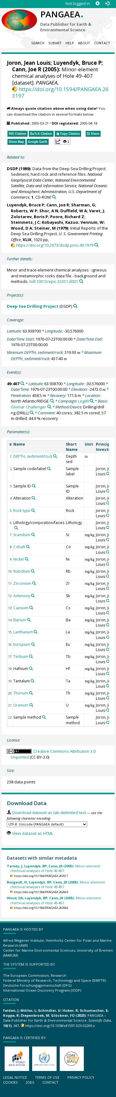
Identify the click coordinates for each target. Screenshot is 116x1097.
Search (37, 43)
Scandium (21, 534)
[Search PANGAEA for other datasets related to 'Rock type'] (33, 510)
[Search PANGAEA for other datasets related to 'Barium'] (29, 620)
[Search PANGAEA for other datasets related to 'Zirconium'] (34, 583)
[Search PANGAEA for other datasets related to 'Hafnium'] (31, 668)
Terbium (20, 656)
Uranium (20, 705)
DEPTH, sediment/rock (32, 456)
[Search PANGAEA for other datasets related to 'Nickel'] (26, 559)
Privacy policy (80, 1077)
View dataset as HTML (32, 833)
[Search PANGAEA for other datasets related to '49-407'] (22, 383)
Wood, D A (21, 228)
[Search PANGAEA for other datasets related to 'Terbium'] (31, 656)
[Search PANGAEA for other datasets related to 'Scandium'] (33, 534)
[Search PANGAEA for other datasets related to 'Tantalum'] (32, 681)
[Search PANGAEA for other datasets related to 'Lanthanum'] (35, 632)
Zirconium (22, 583)
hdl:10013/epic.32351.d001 (53, 281)
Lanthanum (23, 632)
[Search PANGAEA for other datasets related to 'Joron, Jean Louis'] (108, 474)
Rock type (21, 510)
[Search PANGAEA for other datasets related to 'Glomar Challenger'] (49, 407)
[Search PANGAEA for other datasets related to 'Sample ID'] (34, 486)
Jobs (30, 1082)
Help (70, 43)
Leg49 (83, 401)
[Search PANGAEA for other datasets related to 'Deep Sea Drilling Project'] (75, 306)
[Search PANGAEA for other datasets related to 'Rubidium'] (33, 571)
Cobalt (19, 546)
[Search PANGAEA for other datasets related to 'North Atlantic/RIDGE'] (52, 401)
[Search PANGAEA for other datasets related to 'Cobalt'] (28, 546)
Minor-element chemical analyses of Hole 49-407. (53, 868)
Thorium (20, 693)
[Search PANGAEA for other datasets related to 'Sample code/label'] (49, 468)
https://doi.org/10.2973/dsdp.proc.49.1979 (54, 245)
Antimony (21, 595)
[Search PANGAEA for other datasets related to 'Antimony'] (33, 595)
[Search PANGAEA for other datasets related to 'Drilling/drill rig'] (32, 413)
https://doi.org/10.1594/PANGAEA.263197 (60, 92)
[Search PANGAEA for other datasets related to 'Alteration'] (33, 498)
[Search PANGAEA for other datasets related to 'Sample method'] (44, 717)
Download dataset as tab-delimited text (49, 812)
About (84, 43)
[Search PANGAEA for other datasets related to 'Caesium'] (31, 608)
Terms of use (47, 1077)
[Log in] (107, 3)
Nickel (18, 559)
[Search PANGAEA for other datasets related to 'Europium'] (33, 644)
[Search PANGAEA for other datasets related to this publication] (54, 197)
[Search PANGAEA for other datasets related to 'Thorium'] (31, 693)
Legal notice (15, 1077)
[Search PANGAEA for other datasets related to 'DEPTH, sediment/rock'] (55, 456)
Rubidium (21, 571)
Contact (102, 43)
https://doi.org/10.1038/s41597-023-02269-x (60, 1025)
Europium (21, 644)
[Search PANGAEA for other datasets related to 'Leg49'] (92, 401)
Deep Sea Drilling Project (32, 306)
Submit (55, 43)
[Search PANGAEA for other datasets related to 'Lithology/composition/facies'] (16, 528)
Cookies (10, 1082)
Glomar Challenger (28, 407)
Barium (19, 620)
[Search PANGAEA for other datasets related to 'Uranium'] (31, 705)
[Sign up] (97, 3)
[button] (62, 142)
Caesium (20, 607)
